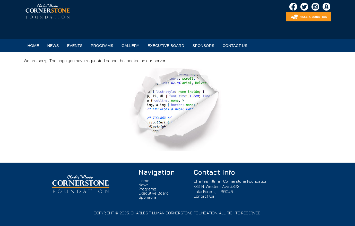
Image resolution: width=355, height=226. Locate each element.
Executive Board (153, 193)
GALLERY (130, 45)
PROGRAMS (102, 45)
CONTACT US (235, 45)
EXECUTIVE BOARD (166, 45)
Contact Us (204, 196)
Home (143, 180)
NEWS (53, 45)
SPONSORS (203, 45)
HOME (33, 45)
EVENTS (75, 45)
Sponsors (147, 197)
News (143, 184)
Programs (147, 189)
